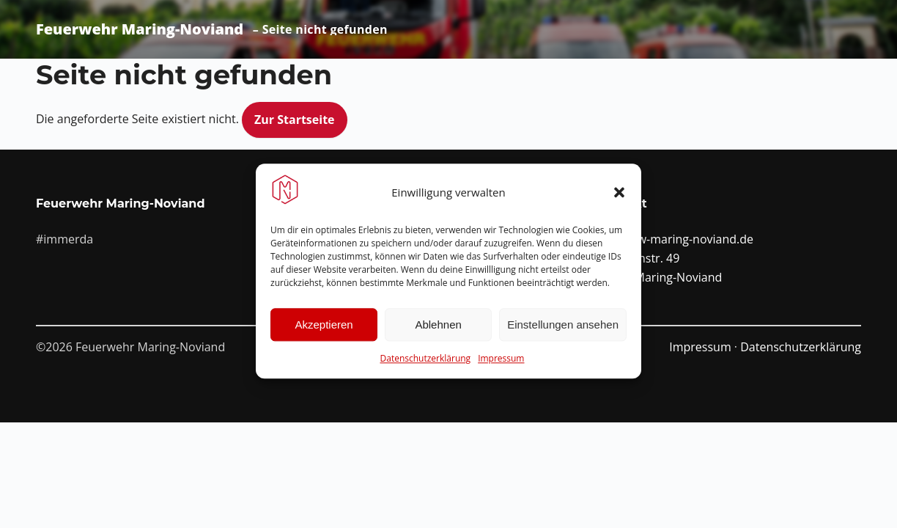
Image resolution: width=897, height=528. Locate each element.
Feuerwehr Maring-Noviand (139, 29)
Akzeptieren (323, 335)
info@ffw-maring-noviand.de (675, 239)
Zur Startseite (294, 119)
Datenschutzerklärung (425, 368)
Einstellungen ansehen (563, 335)
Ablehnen (438, 335)
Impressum (501, 368)
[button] (619, 201)
